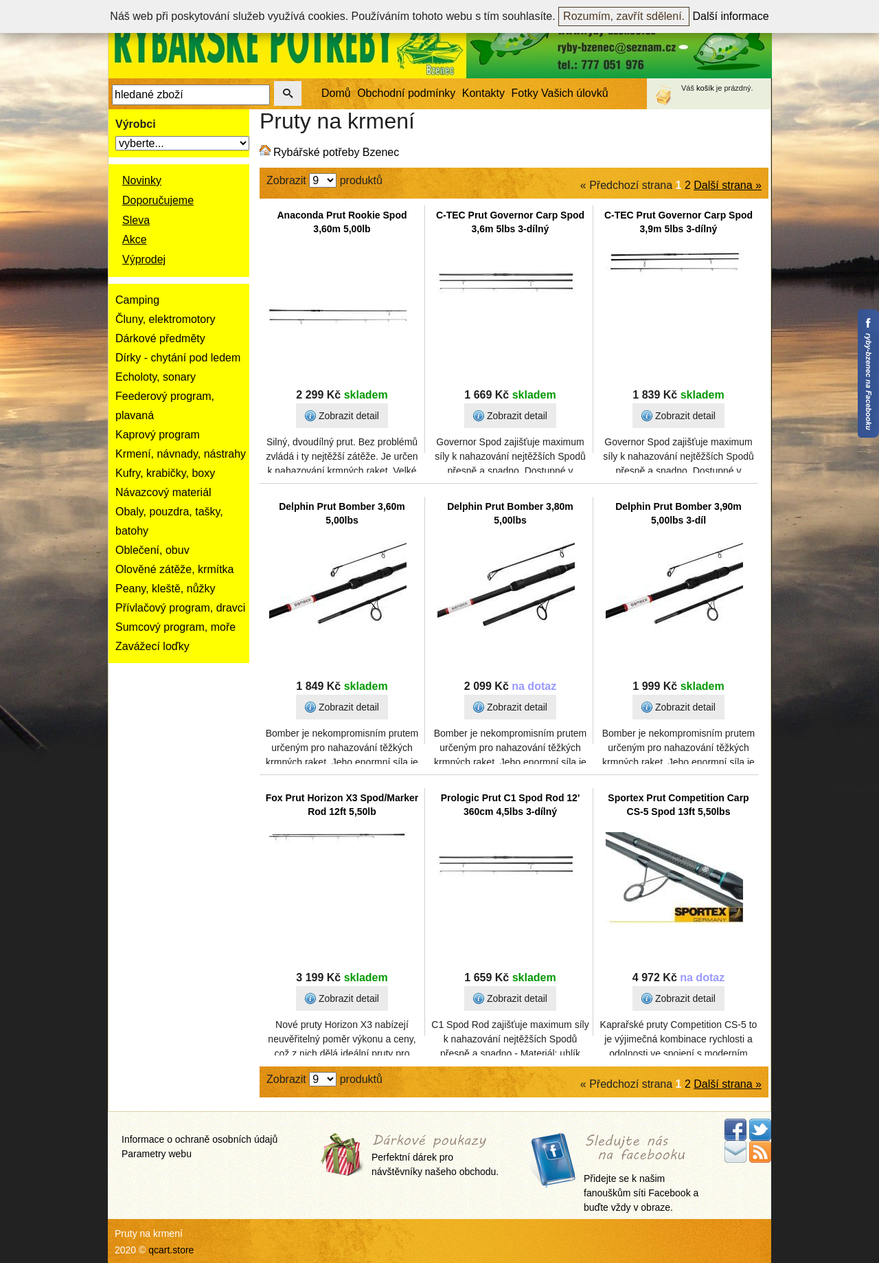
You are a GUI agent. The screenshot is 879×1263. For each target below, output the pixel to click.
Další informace (731, 16)
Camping (137, 300)
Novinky (141, 180)
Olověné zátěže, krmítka (174, 569)
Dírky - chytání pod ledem (177, 358)
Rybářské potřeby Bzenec (336, 152)
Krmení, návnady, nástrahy (180, 454)
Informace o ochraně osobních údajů (199, 1139)
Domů (336, 93)
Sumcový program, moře (175, 627)
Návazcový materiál (163, 492)
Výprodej (143, 259)
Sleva (136, 220)
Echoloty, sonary (155, 377)
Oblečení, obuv (152, 550)
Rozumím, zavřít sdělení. (624, 16)
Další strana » (728, 185)
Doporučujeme (158, 200)
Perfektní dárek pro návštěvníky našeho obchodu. (435, 1156)
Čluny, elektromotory (165, 319)
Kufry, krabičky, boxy (165, 473)
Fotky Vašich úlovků (560, 93)
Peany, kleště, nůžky (165, 588)
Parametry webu (157, 1153)
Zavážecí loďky (152, 646)
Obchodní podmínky (406, 93)
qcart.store (171, 1249)
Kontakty (483, 93)
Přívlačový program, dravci (180, 608)
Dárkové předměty (160, 338)
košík (705, 88)
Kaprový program (157, 434)
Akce (134, 239)
